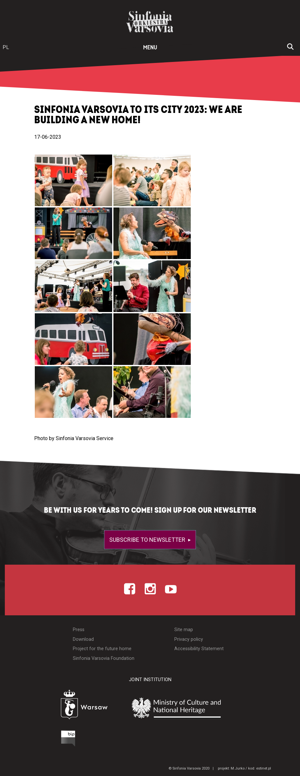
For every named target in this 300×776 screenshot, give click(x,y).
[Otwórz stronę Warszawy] (68, 706)
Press (78, 629)
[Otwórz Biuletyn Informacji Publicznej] (44, 740)
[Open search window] (290, 47)
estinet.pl (263, 768)
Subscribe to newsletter (148, 539)
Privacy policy (188, 639)
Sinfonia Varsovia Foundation (103, 658)
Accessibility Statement (199, 648)
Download (83, 639)
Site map (183, 629)
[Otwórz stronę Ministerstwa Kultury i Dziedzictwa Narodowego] (191, 708)
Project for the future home (102, 648)
